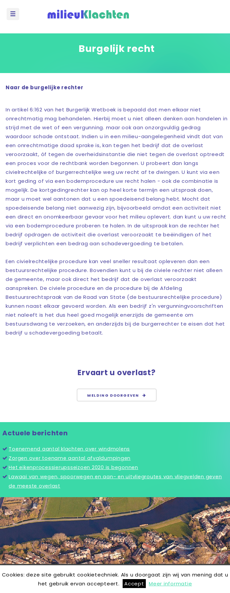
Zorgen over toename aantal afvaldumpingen (70, 458)
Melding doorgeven (116, 395)
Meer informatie (170, 583)
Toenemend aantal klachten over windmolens (69, 449)
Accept (134, 583)
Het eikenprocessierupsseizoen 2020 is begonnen (73, 467)
